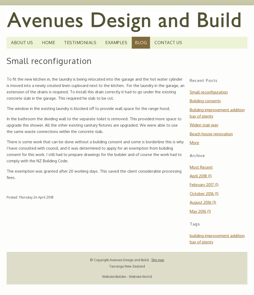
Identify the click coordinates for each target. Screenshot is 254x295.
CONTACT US (168, 42)
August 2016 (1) (203, 202)
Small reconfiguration (209, 92)
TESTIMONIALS (80, 42)
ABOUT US (22, 42)
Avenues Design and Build (129, 260)
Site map (157, 260)
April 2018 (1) (201, 175)
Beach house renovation (211, 133)
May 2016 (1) (200, 211)
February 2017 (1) (204, 184)
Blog (141, 42)
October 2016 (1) (204, 193)
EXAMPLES (116, 42)
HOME (48, 42)
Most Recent (201, 167)
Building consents (205, 100)
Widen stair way (204, 124)
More (194, 142)
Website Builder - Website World (127, 276)
